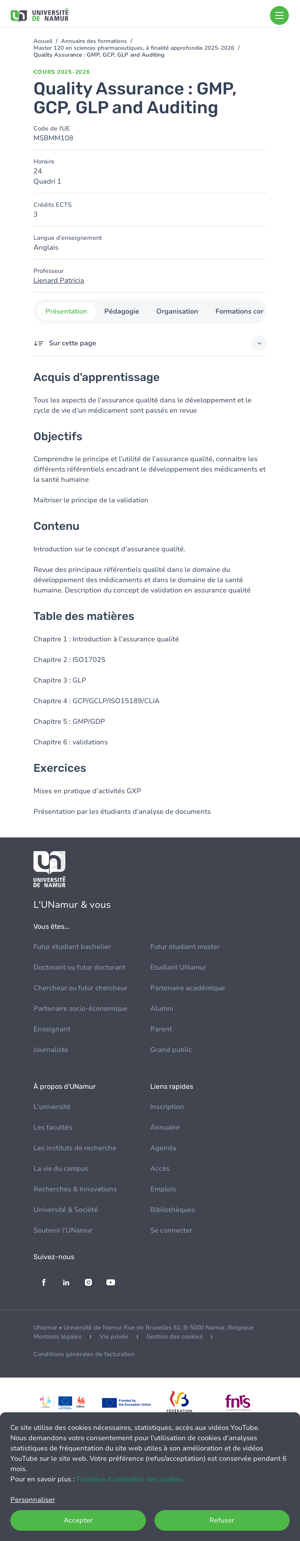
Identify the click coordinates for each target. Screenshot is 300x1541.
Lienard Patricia (58, 280)
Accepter (78, 1520)
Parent (161, 1029)
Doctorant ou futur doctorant (79, 967)
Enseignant (51, 1029)
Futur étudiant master (185, 947)
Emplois (163, 1189)
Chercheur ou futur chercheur (80, 988)
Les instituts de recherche (74, 1148)
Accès (160, 1168)
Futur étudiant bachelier (72, 947)
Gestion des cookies (174, 1337)
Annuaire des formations (94, 41)
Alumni (161, 1008)
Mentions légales (57, 1337)
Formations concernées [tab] (252, 311)
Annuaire (165, 1127)
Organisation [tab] (177, 311)
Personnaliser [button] (32, 1500)
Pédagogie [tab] (121, 311)
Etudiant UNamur (178, 967)
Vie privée (114, 1337)
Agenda (163, 1148)
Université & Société (65, 1210)
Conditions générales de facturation (84, 1354)
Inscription (167, 1107)
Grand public (171, 1050)
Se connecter (171, 1230)
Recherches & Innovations (75, 1189)
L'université (51, 1107)
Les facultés (52, 1127)
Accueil (42, 41)
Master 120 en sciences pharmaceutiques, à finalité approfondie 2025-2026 (133, 48)
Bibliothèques (172, 1210)
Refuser (221, 1520)
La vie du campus (60, 1168)
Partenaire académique (187, 988)
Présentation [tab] (66, 311)
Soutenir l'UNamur (62, 1230)
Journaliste (50, 1050)
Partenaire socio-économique (80, 1008)
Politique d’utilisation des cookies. (130, 1479)
